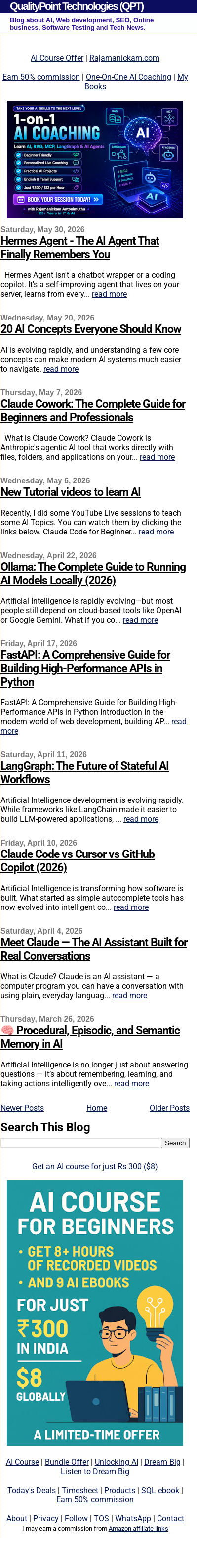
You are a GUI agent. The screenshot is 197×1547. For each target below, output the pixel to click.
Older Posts (170, 1108)
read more (109, 294)
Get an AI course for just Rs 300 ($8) (95, 1166)
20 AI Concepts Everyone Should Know (90, 329)
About (16, 1518)
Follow (76, 1518)
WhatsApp (133, 1518)
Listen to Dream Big (95, 1471)
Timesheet (80, 1490)
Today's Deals (31, 1490)
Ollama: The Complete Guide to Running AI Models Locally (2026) (93, 573)
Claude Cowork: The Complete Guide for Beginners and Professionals (92, 410)
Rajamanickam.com (124, 58)
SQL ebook (160, 1490)
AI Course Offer (57, 58)
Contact (170, 1518)
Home (96, 1108)
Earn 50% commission (41, 77)
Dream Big (162, 1462)
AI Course (22, 1462)
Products (119, 1490)
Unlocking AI (116, 1462)
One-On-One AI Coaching (128, 77)
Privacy (46, 1518)
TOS (101, 1518)
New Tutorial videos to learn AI (70, 492)
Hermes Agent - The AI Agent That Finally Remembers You (79, 247)
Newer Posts (22, 1108)
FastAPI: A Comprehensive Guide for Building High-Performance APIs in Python (85, 668)
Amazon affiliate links (138, 1528)
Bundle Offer (67, 1462)
